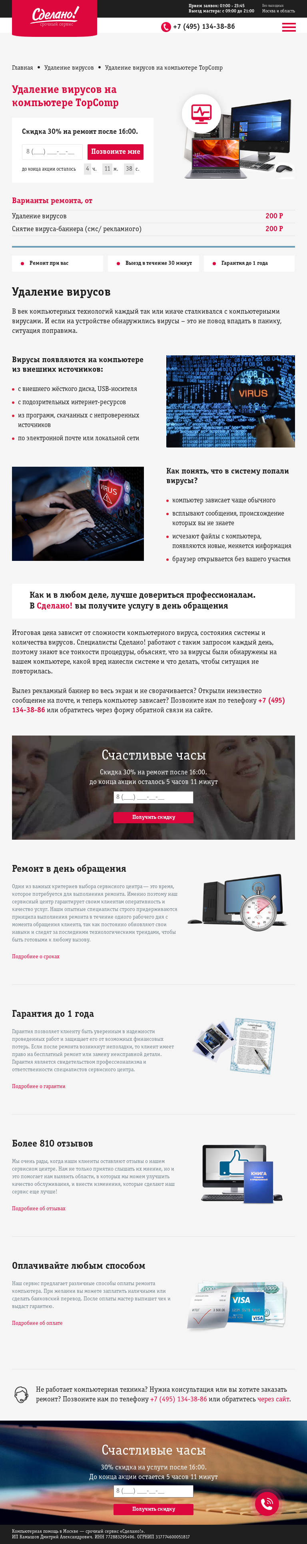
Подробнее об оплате (37, 1323)
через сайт (273, 1399)
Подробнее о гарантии (39, 1086)
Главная (22, 68)
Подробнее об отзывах (39, 1208)
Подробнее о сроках (36, 956)
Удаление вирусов (69, 68)
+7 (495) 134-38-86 (204, 27)
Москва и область (278, 8)
